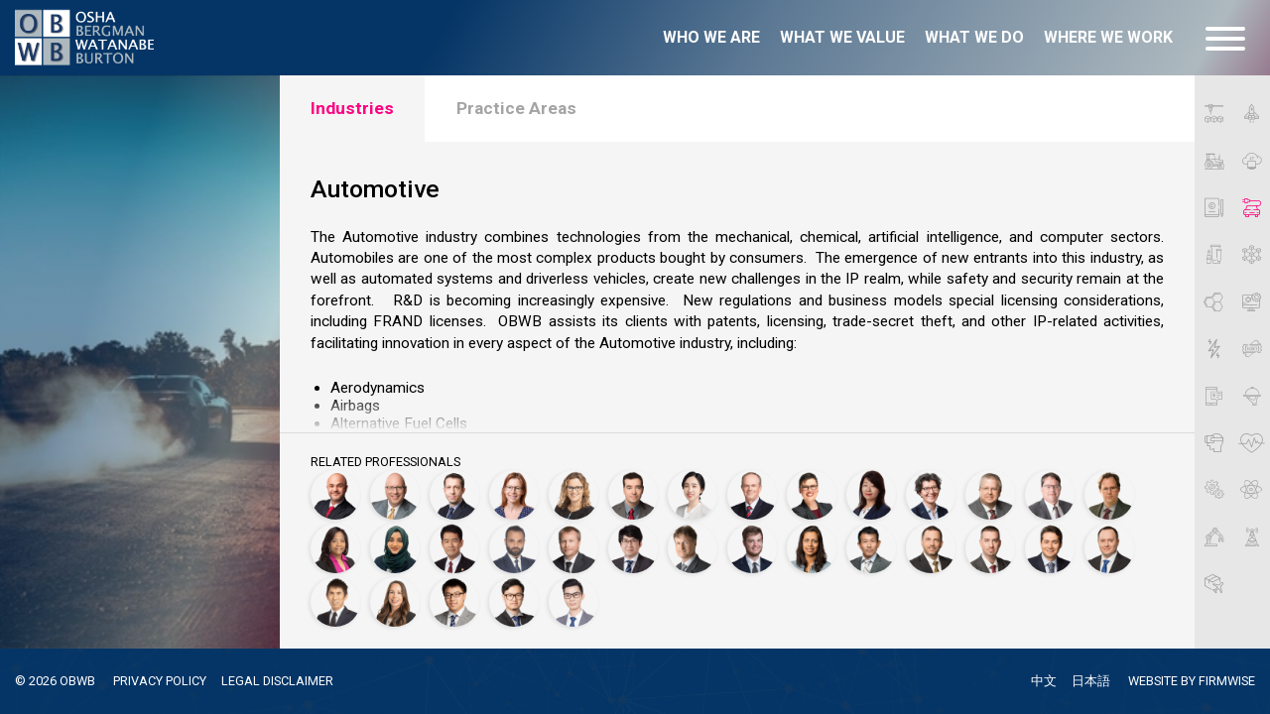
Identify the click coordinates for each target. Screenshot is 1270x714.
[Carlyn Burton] (573, 495)
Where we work (1108, 37)
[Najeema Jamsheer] (395, 548)
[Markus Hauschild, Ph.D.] (1109, 495)
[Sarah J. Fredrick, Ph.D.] (811, 495)
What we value (842, 37)
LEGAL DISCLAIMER (277, 680)
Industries (352, 108)
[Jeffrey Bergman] (395, 495)
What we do (974, 37)
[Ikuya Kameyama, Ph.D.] (454, 548)
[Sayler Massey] (752, 548)
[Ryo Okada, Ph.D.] (871, 548)
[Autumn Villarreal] (395, 602)
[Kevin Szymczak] (1109, 548)
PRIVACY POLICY (159, 680)
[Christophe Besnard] (454, 495)
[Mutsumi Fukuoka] (871, 495)
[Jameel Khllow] (514, 548)
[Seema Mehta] (811, 548)
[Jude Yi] (514, 602)
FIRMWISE (1227, 680)
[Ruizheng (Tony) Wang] (454, 602)
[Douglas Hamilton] (1050, 495)
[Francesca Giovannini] (930, 495)
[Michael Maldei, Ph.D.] (692, 548)
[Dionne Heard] (335, 548)
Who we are (711, 37)
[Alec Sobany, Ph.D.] (1050, 548)
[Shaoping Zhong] (573, 602)
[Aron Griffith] (990, 495)
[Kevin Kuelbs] (573, 548)
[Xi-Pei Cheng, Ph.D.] (692, 495)
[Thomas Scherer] (990, 548)
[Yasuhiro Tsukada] (335, 602)
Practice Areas (516, 108)
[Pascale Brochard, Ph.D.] (514, 495)
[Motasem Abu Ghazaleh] (335, 495)
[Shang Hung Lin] (633, 548)
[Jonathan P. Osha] (930, 548)
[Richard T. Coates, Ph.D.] (752, 495)
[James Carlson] (633, 495)
